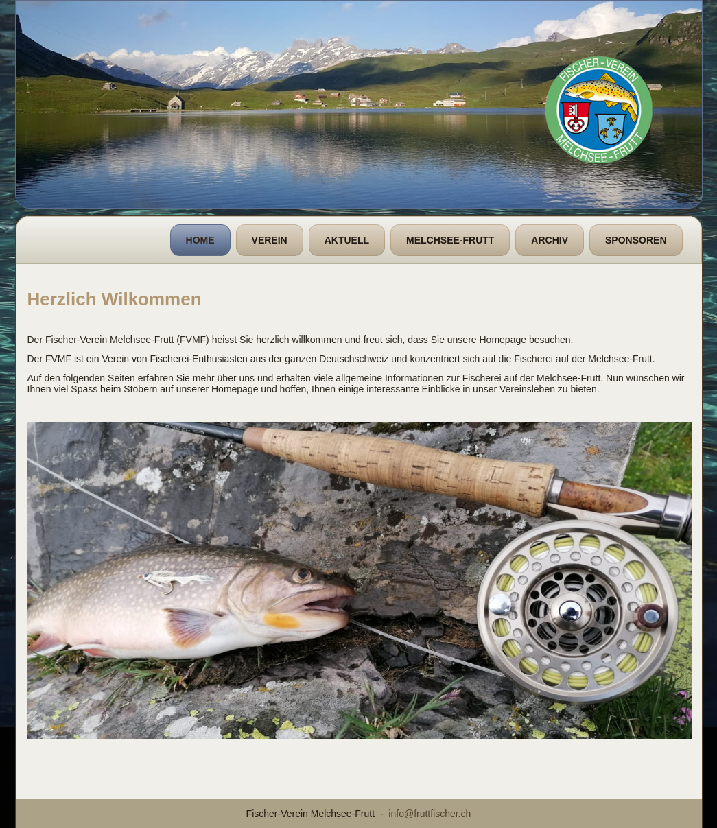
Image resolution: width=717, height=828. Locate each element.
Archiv (549, 240)
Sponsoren (635, 240)
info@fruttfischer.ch (429, 813)
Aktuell (347, 240)
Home (200, 240)
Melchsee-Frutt (450, 240)
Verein (269, 240)
